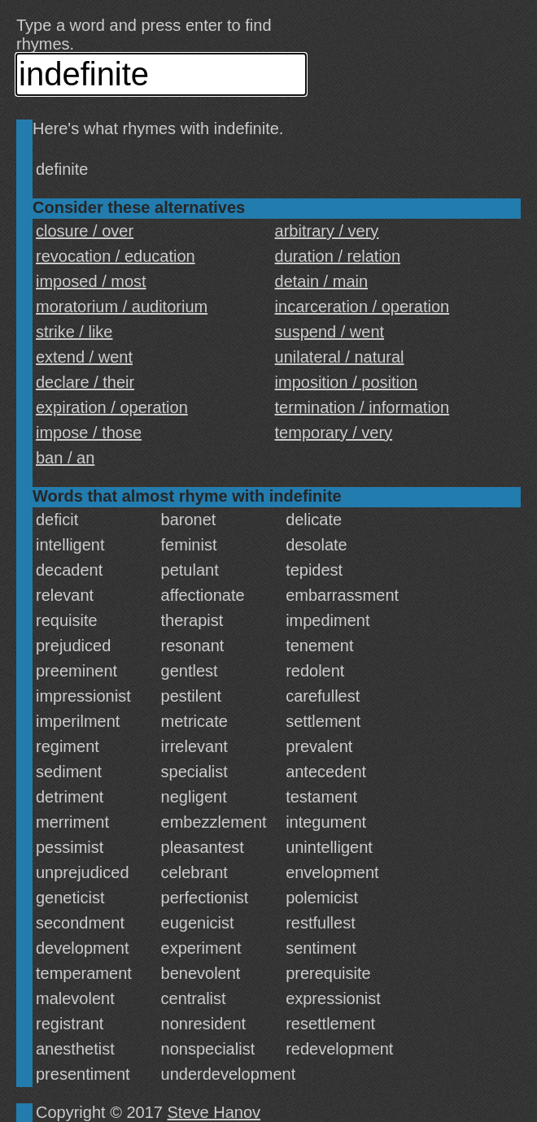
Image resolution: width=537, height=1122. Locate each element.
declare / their (85, 382)
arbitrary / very (327, 231)
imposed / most (91, 281)
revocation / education (115, 256)
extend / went (84, 357)
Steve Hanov (214, 1112)
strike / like (74, 332)
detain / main (322, 281)
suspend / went (330, 332)
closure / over (84, 231)
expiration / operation (112, 407)
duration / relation (338, 256)
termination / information (362, 407)
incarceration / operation (362, 306)
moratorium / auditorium (121, 306)
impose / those (89, 432)
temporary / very (333, 432)
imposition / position (346, 382)
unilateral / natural (339, 357)
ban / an (65, 458)
